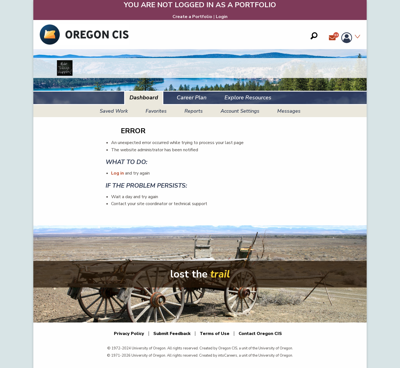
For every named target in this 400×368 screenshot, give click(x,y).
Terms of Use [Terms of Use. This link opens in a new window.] (214, 333)
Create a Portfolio (192, 17)
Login (222, 17)
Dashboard (143, 97)
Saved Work (114, 111)
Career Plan (192, 97)
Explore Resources (247, 97)
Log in (117, 173)
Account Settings (240, 111)
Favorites (156, 111)
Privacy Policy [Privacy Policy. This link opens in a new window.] (129, 333)
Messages (289, 111)
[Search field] (315, 35)
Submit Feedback (172, 333)
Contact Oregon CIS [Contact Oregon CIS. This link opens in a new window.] (260, 333)
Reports (193, 111)
